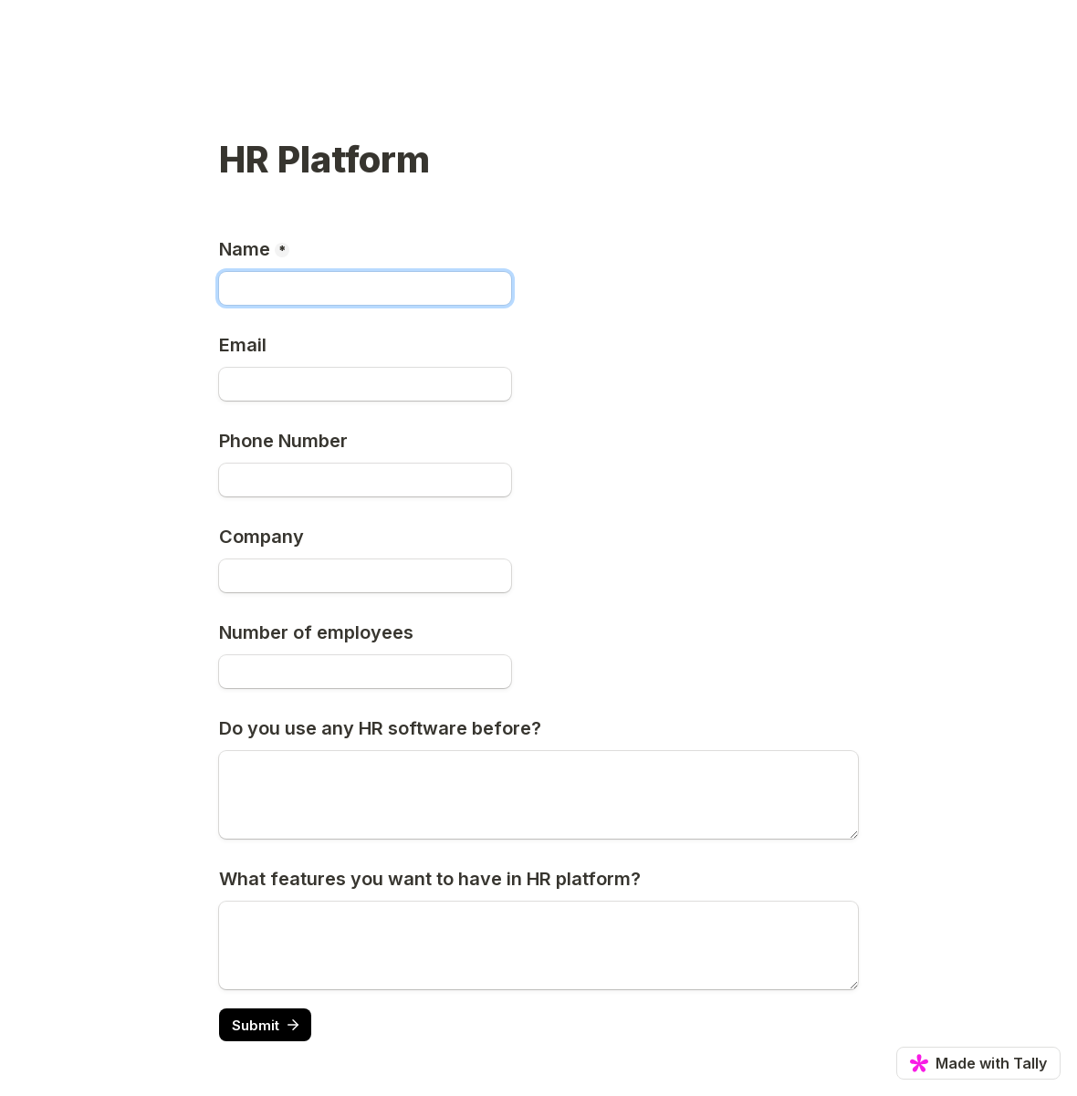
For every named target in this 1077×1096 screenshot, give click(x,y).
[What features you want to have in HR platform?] (538, 945)
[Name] (365, 288)
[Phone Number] (365, 480)
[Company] (365, 575)
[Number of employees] (365, 671)
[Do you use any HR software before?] (538, 795)
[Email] (365, 384)
